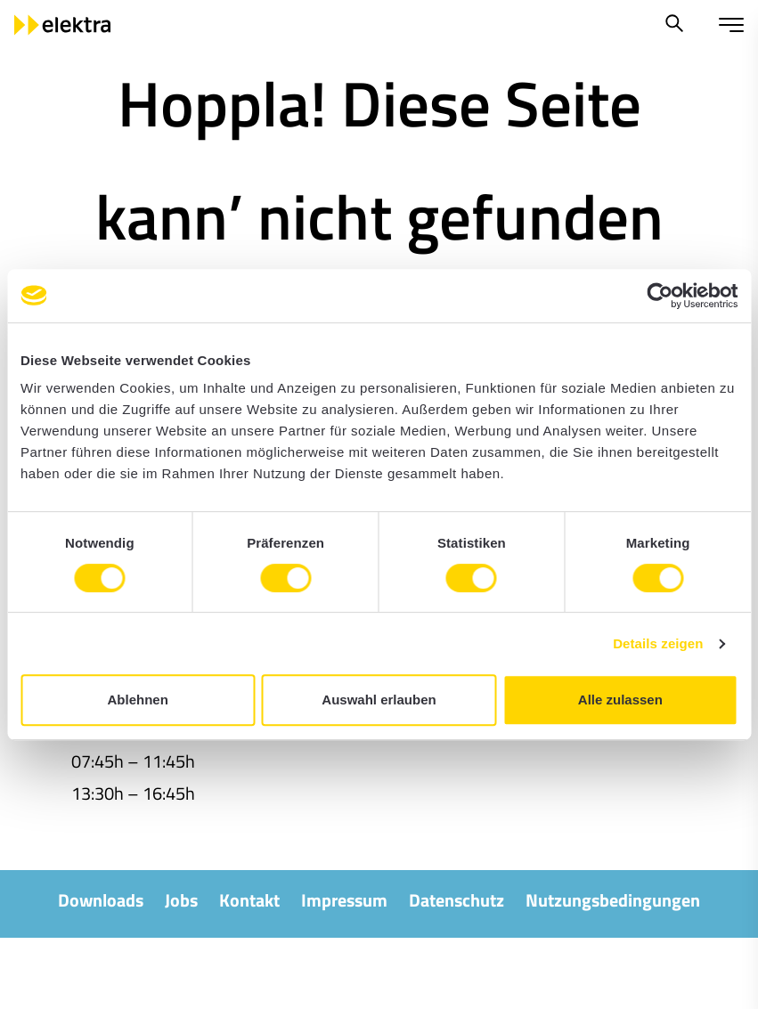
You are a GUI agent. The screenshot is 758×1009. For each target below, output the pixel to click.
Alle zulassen (620, 699)
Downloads (100, 900)
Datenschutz (456, 900)
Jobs (181, 900)
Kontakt (249, 900)
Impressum (344, 900)
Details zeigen (658, 643)
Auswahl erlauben (379, 699)
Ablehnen (138, 699)
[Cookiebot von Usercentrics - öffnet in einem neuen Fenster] (660, 295)
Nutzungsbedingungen (613, 900)
